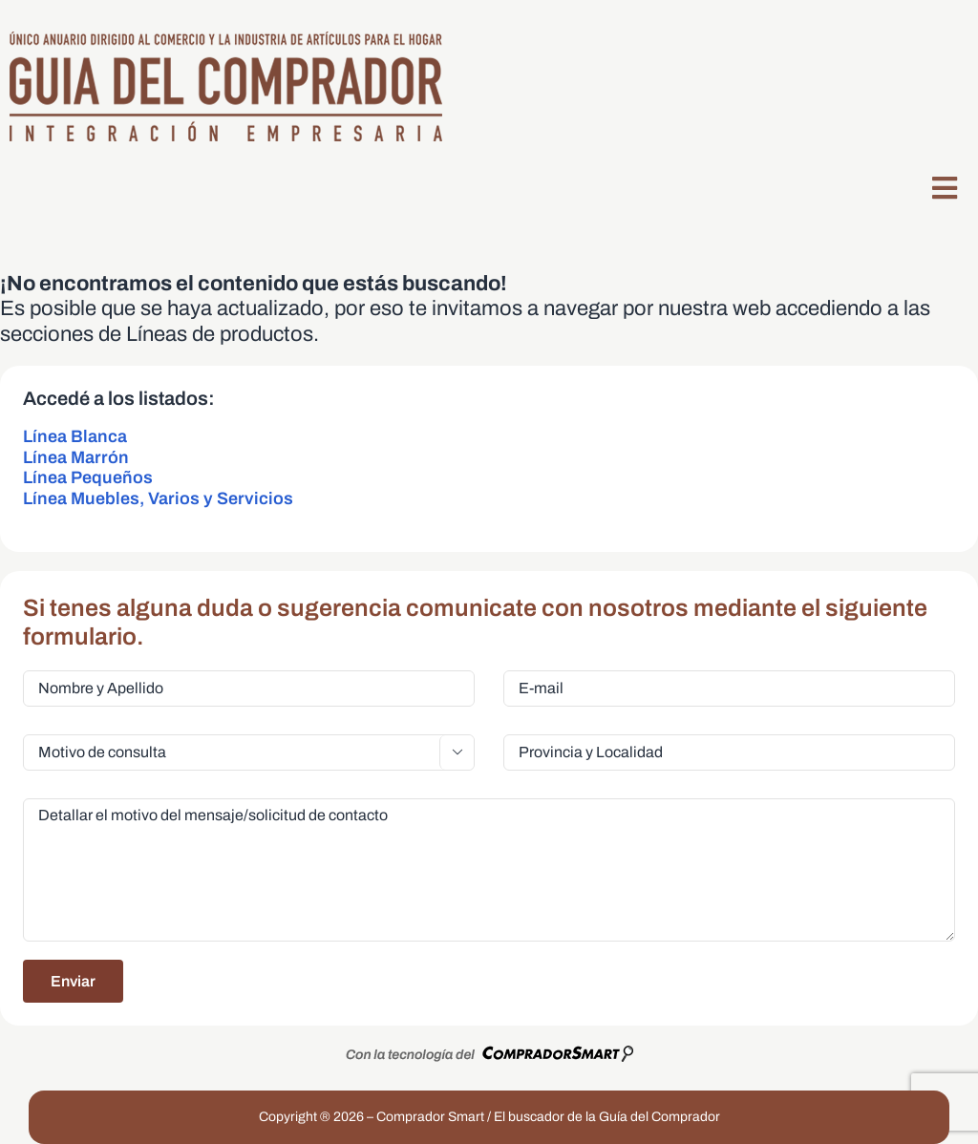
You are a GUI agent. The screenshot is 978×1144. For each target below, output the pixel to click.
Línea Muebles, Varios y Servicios (158, 498)
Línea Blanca (75, 436)
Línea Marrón (76, 457)
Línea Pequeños (88, 477)
